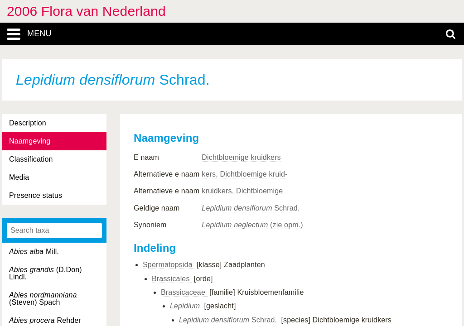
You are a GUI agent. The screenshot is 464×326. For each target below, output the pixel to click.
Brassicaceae (184, 292)
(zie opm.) (252, 225)
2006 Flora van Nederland (86, 11)
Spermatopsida (168, 264)
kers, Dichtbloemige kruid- (244, 174)
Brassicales (172, 279)
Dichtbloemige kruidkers (241, 157)
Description (27, 123)
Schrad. (251, 208)
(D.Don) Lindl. (45, 273)
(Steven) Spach (43, 298)
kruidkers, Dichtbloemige (242, 191)
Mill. (34, 251)
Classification (31, 159)
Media (19, 177)
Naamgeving (29, 141)
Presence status (35, 195)
